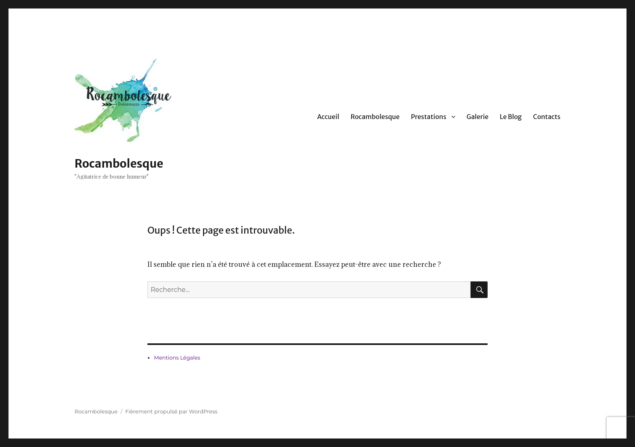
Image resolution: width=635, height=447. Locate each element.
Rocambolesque (119, 163)
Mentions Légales (177, 357)
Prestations (428, 117)
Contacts (546, 117)
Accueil (328, 117)
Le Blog (511, 117)
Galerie (477, 117)
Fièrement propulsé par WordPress (171, 411)
